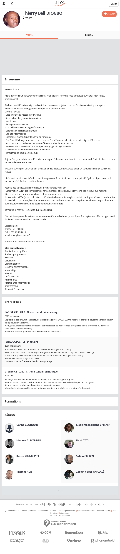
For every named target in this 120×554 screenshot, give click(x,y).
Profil (28, 34)
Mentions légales (103, 511)
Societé (53, 511)
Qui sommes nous (12, 511)
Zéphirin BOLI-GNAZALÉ (90, 471)
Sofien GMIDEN (85, 456)
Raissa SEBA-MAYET (27, 456)
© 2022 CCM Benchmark (60, 516)
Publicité (32, 511)
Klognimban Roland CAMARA (93, 425)
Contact (24, 511)
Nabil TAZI (82, 440)
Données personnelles (66, 511)
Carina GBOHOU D (27, 425)
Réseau (89, 34)
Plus (60, 490)
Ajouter (111, 13)
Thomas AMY (24, 471)
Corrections (64, 513)
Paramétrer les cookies (86, 511)
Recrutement (43, 511)
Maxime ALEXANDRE (28, 440)
